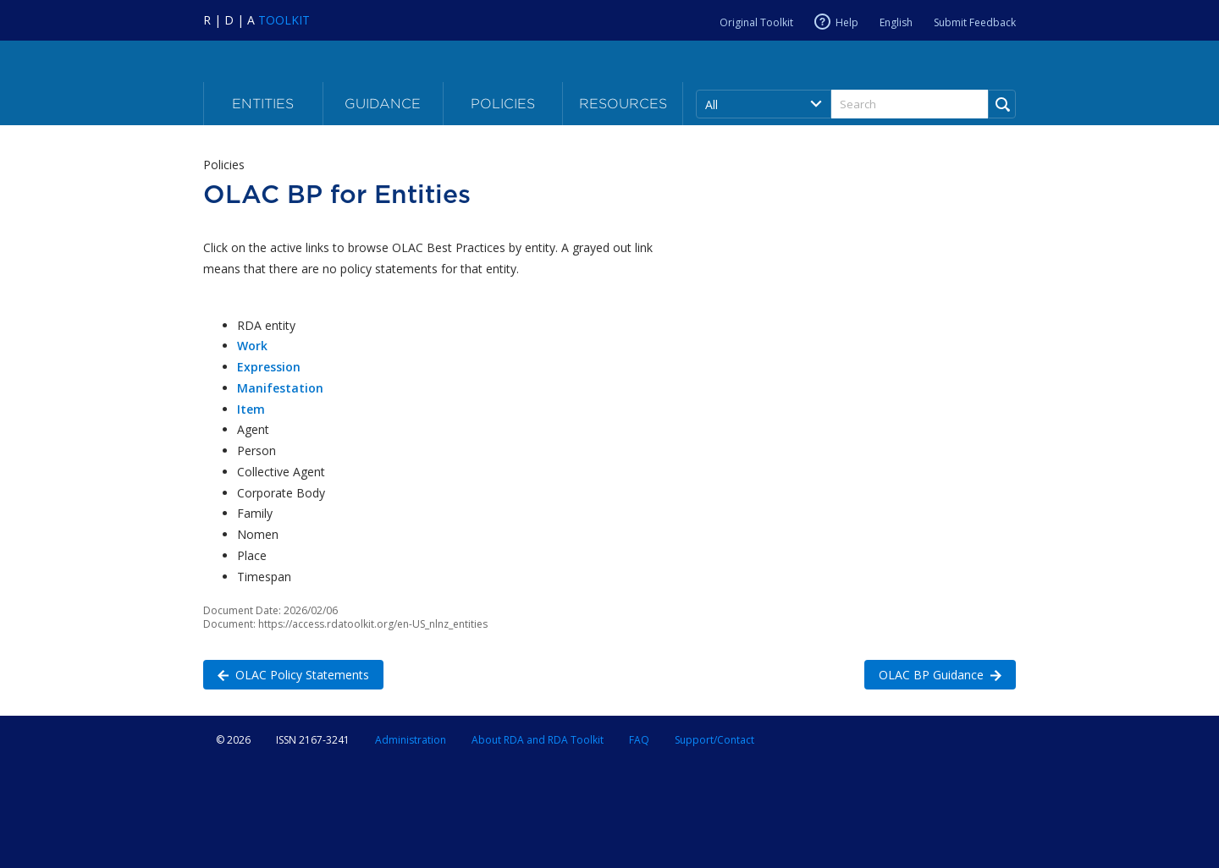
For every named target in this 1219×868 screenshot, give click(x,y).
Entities (263, 103)
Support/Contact (714, 740)
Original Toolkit (756, 22)
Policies (503, 103)
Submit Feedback (975, 22)
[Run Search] (1002, 104)
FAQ (639, 740)
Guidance (383, 103)
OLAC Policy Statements (286, 674)
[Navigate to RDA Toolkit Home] (256, 20)
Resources (623, 103)
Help (847, 22)
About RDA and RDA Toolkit (538, 740)
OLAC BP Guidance (932, 674)
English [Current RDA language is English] (896, 22)
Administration (410, 740)
